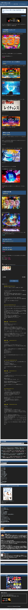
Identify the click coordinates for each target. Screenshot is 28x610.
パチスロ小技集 (3, 475)
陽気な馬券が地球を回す (5, 521)
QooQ (15, 609)
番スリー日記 (3, 476)
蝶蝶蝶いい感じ (7, 534)
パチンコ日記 (3, 469)
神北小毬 (5, 286)
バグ (1, 480)
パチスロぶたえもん (4, 520)
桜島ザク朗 (6, 321)
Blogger (19, 606)
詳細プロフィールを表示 (5, 558)
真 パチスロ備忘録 (4, 511)
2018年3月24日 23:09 (13, 404)
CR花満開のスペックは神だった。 (7, 545)
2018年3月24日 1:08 (13, 360)
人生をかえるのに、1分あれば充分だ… (7, 514)
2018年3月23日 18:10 (11, 286)
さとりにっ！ (3, 515)
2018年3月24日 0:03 (12, 321)
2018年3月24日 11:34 (10, 388)
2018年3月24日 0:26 (12, 340)
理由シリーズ (3, 482)
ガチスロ (2, 510)
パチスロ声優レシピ (4, 508)
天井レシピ (3, 470)
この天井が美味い (4, 481)
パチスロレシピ (5, 3)
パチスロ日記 (23, 15)
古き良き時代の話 (4, 474)
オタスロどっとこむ (4, 516)
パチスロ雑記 (3, 471)
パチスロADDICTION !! (5, 509)
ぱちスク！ (3, 522)
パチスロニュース (4, 477)
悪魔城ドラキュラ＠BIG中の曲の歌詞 (7, 540)
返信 (5, 318)
